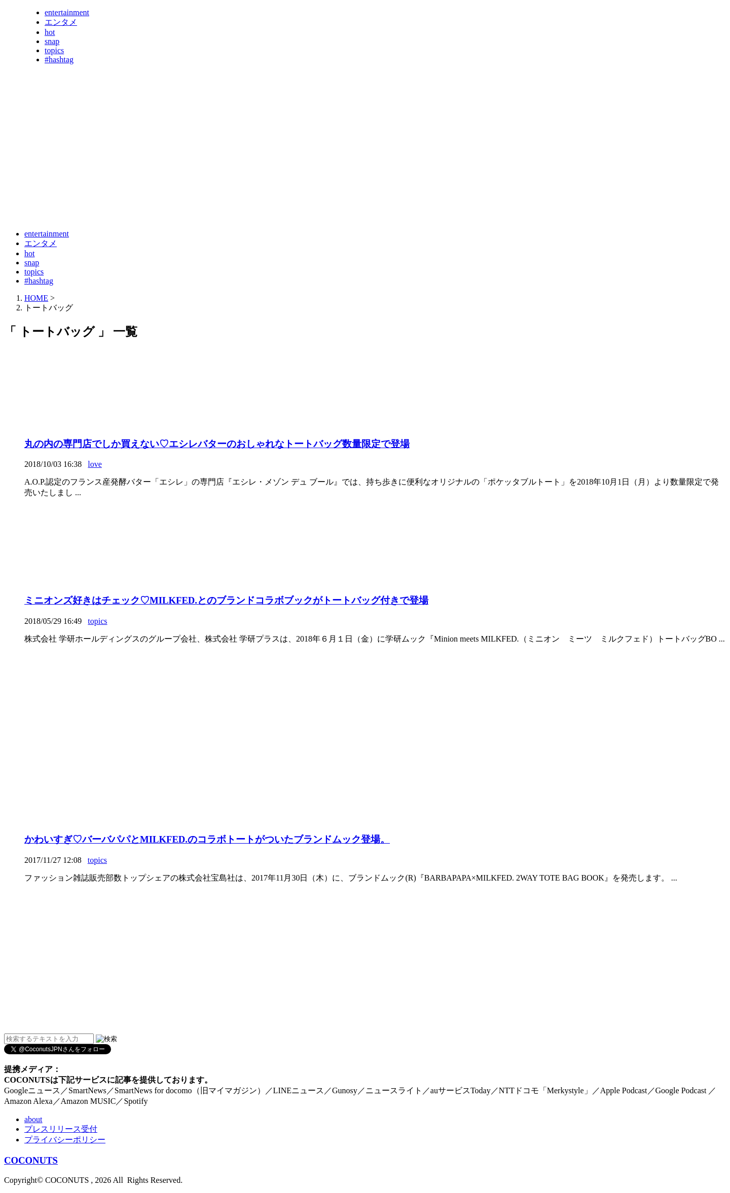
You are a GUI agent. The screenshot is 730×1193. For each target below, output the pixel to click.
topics (54, 50)
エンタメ (61, 22)
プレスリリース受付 (60, 1129)
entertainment (67, 12)
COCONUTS (31, 1160)
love (95, 464)
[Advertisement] (188, 196)
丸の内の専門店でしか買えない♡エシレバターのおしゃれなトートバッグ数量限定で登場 (217, 444)
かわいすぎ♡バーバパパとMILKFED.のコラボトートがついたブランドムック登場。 (207, 839)
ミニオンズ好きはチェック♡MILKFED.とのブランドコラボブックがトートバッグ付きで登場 (226, 600)
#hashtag (59, 59)
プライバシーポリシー (64, 1139)
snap (52, 41)
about (33, 1119)
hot (50, 32)
